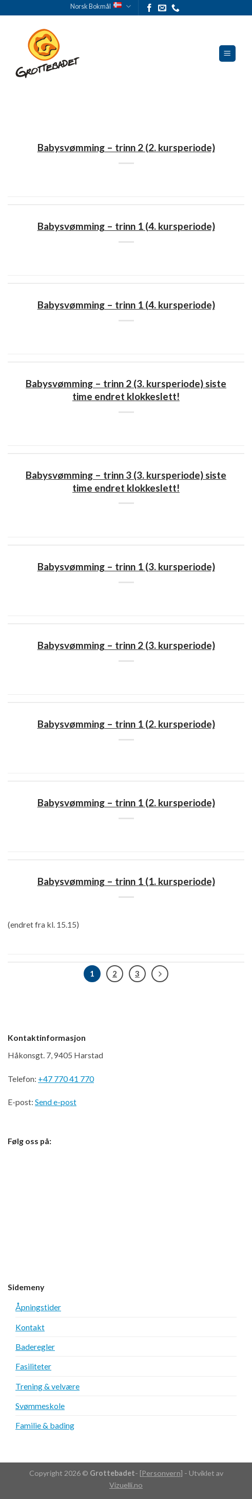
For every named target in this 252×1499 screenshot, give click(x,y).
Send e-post (55, 1102)
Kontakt (30, 1327)
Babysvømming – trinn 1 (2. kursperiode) (126, 724)
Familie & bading (44, 1425)
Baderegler (35, 1346)
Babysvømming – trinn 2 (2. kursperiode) (126, 147)
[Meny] (227, 53)
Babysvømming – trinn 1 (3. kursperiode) (126, 566)
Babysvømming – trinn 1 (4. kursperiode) (126, 226)
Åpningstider (38, 1307)
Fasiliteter (33, 1366)
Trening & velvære (47, 1386)
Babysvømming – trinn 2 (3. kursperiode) (126, 645)
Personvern (161, 1473)
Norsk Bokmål (100, 6)
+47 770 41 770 (66, 1078)
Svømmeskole (40, 1406)
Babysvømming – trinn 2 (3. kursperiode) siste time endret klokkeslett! (126, 389)
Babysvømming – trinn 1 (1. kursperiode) (126, 881)
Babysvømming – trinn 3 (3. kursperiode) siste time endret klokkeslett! (126, 481)
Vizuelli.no (126, 1484)
